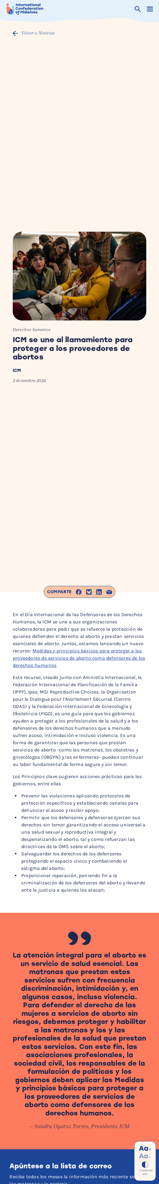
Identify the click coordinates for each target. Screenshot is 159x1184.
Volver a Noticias (38, 33)
